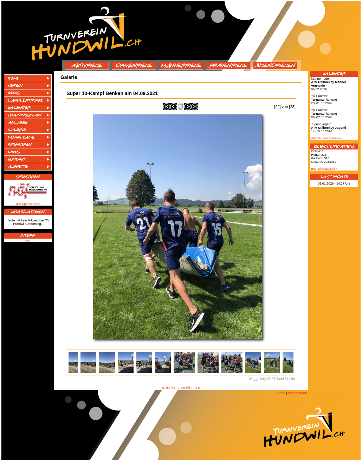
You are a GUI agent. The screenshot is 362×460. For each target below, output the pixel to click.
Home (279, 393)
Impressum (297, 393)
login (28, 240)
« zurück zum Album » (181, 388)
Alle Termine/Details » (326, 138)
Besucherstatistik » (324, 169)
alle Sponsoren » (28, 204)
